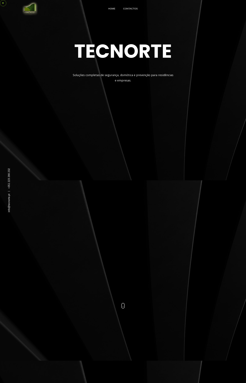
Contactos (130, 8)
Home (111, 8)
